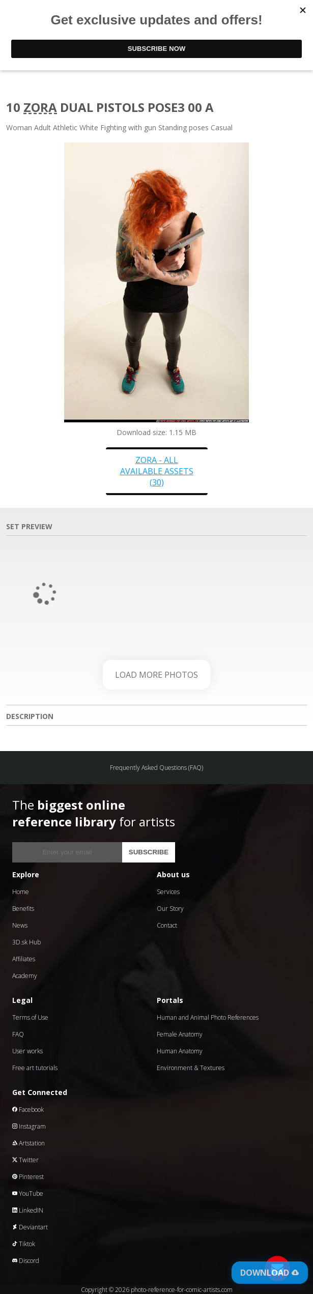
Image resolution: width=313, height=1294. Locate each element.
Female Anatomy (180, 1034)
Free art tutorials (35, 1067)
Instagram (29, 1126)
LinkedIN (27, 1210)
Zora (40, 107)
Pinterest (28, 1176)
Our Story (170, 908)
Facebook (28, 1109)
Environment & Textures (190, 1067)
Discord (25, 1260)
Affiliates (23, 959)
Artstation (28, 1143)
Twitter (25, 1160)
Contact (167, 925)
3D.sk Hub (26, 942)
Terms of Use (30, 1017)
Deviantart (30, 1227)
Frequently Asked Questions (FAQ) (156, 767)
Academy (24, 975)
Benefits (23, 908)
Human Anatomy (180, 1051)
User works (27, 1051)
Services (168, 891)
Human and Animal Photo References (208, 1017)
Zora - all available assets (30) (156, 471)
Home (20, 891)
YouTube (27, 1193)
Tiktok (23, 1244)
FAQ (18, 1034)
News (19, 925)
